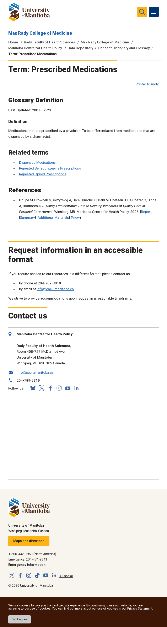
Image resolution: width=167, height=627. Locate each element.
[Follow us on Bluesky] (32, 388)
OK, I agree (19, 619)
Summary (27, 217)
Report (146, 212)
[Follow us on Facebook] (50, 388)
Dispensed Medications (37, 162)
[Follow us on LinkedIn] (76, 387)
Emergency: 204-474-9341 (27, 559)
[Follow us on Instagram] (59, 388)
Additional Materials (53, 217)
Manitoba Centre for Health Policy (35, 48)
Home (13, 42)
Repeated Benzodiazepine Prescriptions (50, 168)
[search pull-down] (142, 12)
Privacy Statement (139, 608)
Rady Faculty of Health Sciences (49, 42)
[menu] (154, 12)
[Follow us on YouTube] (67, 387)
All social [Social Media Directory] (66, 576)
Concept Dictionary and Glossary (124, 48)
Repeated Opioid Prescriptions (42, 174)
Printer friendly (147, 84)
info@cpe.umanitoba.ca (55, 289)
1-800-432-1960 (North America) (32, 554)
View (76, 217)
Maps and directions (28, 541)
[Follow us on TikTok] (37, 575)
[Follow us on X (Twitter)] (41, 388)
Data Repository (80, 48)
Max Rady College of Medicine (40, 33)
